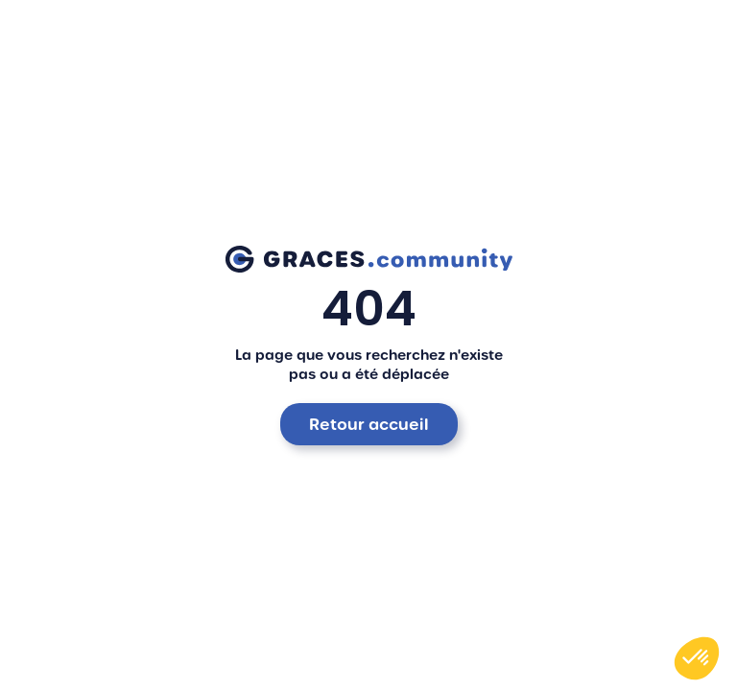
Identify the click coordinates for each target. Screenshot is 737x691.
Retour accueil (369, 424)
